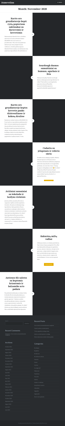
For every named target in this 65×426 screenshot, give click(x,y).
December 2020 (9, 392)
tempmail (7, 334)
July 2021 (7, 372)
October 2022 (8, 346)
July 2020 (7, 407)
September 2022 (9, 349)
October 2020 (8, 398)
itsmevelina (7, 2)
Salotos (36, 379)
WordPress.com (43, 423)
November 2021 (9, 361)
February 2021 (8, 387)
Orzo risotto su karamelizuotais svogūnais (44, 325)
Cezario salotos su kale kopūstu (41, 328)
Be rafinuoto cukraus (39, 356)
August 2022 (8, 352)
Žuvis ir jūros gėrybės (39, 396)
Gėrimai (36, 365)
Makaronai (36, 371)
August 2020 (8, 404)
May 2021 (7, 378)
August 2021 (8, 369)
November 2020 (9, 395)
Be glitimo (36, 350)
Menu (60, 2)
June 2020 (7, 410)
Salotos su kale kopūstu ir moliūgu (42, 334)
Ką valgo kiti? (37, 368)
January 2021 (8, 389)
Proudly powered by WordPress (25, 423)
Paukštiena (36, 373)
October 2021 (8, 364)
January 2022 (8, 355)
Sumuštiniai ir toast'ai (39, 385)
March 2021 (8, 384)
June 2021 (7, 375)
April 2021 (7, 381)
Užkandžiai (36, 388)
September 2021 (9, 366)
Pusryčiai (36, 376)
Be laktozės (37, 353)
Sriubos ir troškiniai (38, 382)
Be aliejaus (36, 348)
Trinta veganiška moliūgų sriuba (41, 331)
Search (6, 321)
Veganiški (36, 391)
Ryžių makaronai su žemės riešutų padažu (43, 337)
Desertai (36, 359)
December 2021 (9, 358)
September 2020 (9, 401)
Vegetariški (37, 394)
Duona (35, 362)
